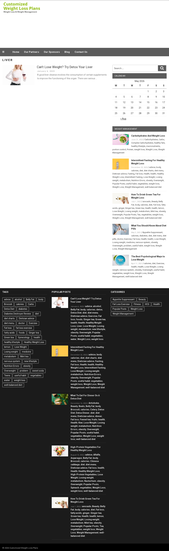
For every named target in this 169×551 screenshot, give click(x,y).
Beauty (155, 201)
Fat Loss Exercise (121, 304)
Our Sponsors (52, 52)
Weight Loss (151, 149)
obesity (149, 180)
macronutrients (153, 146)
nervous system (143, 242)
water (7, 380)
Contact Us (81, 52)
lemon (161, 208)
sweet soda (38, 370)
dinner (98, 416)
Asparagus (76, 458)
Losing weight (131, 211)
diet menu (158, 170)
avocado (147, 201)
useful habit (131, 184)
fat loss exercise (24, 328)
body (158, 167)
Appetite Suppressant (152, 232)
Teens (7, 375)
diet (141, 170)
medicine (130, 242)
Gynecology (24, 337)
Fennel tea (85, 419)
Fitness (137, 304)
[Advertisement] (104, 23)
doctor (120, 239)
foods (22, 332)
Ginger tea (129, 208)
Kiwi (80, 422)
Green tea (139, 208)
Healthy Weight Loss (34, 342)
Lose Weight (149, 177)
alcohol (18, 299)
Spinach (75, 487)
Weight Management (134, 187)
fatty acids (9, 332)
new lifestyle (30, 361)
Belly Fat (30, 299)
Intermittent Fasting (133, 177)
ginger (121, 208)
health (153, 174)
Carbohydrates (151, 139)
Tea (138, 214)
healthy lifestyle (138, 146)
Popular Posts (118, 184)
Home (15, 52)
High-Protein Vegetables (84, 474)
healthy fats (159, 143)
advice (152, 167)
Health (147, 174)
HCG (147, 304)
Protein (130, 149)
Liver (79, 326)
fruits (94, 419)
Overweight (159, 180)
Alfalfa (96, 454)
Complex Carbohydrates (142, 143)
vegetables (143, 184)
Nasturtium (90, 481)
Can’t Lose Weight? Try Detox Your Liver (65, 67)
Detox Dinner (82, 413)
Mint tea (154, 211)
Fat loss (139, 174)
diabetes (143, 235)
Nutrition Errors (138, 180)
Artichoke (94, 403)
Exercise (128, 239)
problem (127, 245)
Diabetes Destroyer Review (17, 313)
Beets (82, 406)
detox (99, 309)
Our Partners (31, 52)
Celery (93, 409)
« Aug (123, 118)
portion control (119, 149)
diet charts (149, 170)
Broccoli (8, 304)
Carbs (161, 139)
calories (134, 170)
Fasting (131, 174)
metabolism (125, 180)
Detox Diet (9, 309)
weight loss (139, 149)
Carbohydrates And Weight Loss (148, 136)
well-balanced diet (153, 187)
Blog (67, 52)
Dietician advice (119, 174)
